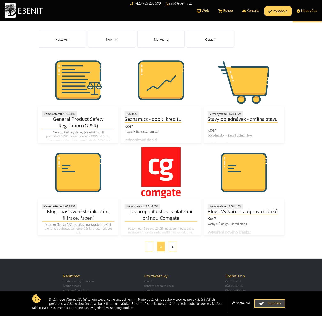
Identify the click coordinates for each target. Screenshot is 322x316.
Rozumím (269, 303)
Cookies (149, 290)
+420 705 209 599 (145, 3)
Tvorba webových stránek (78, 281)
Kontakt (149, 281)
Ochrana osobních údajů (159, 286)
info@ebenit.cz (179, 3)
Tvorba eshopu (72, 286)
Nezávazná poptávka (75, 290)
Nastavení (241, 303)
